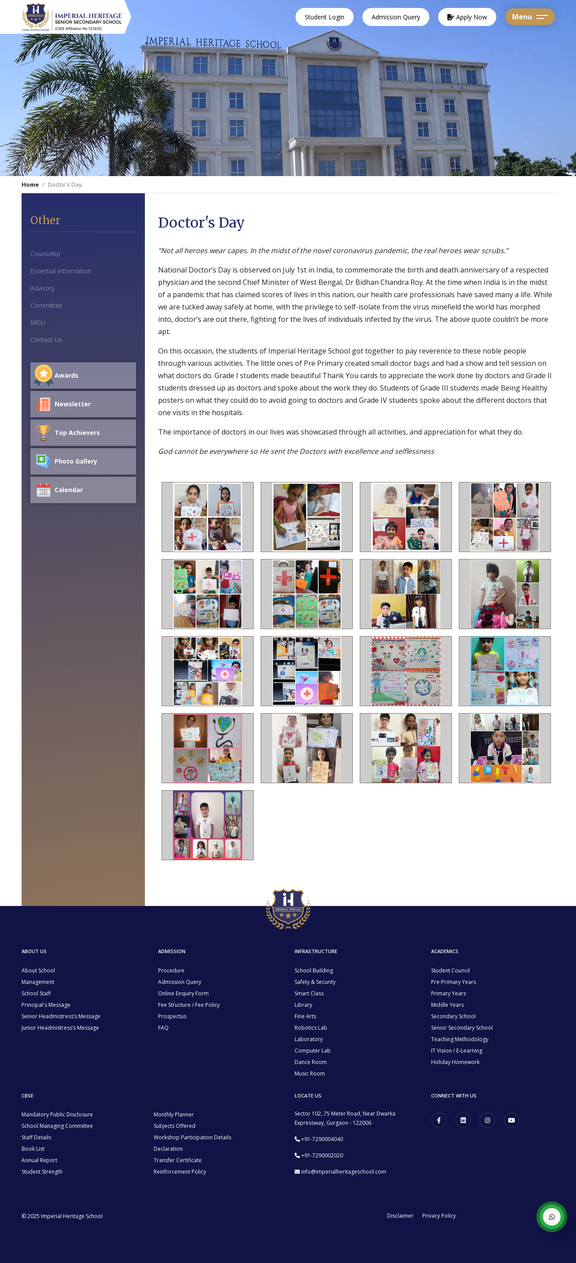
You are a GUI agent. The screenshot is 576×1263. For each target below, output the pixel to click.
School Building (314, 970)
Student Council (450, 970)
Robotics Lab (311, 1027)
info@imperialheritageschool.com (343, 1171)
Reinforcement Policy (180, 1171)
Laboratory (309, 1039)
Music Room (310, 1073)
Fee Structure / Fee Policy (189, 1005)
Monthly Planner (174, 1114)
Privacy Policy (439, 1216)
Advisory (42, 288)
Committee (46, 305)
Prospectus (172, 1016)
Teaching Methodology (459, 1039)
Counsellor (45, 254)
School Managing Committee (57, 1126)
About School (38, 970)
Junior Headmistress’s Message (60, 1027)
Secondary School (453, 1016)
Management (38, 982)
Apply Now (467, 17)
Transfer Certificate (178, 1160)
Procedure (171, 970)
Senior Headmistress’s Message (61, 1016)
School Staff (36, 993)
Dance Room (311, 1062)
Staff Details (36, 1137)
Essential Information (60, 271)
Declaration (168, 1149)
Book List (33, 1149)
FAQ (163, 1027)
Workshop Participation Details (192, 1137)
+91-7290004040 (322, 1139)
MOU (37, 322)
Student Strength (42, 1171)
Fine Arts (305, 1016)
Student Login (324, 17)
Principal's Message (46, 1005)
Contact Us (46, 339)
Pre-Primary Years (453, 982)
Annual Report (39, 1160)
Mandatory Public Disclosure (57, 1114)
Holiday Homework (455, 1062)
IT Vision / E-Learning (456, 1050)
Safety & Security (315, 982)
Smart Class (309, 993)
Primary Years (448, 993)
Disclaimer (400, 1216)
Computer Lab (313, 1050)
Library (303, 1005)
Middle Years (447, 1005)
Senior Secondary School (462, 1027)
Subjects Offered (175, 1126)
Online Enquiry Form (183, 993)
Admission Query (396, 17)
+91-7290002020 (322, 1155)
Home (30, 184)
